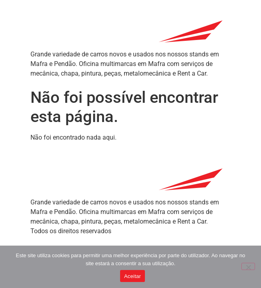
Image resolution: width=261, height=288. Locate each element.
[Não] (248, 266)
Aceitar (132, 276)
